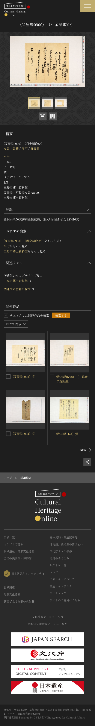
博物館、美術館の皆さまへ (66, 544)
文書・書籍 (11, 148)
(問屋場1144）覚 (67, 434)
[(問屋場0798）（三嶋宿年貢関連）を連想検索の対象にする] (52, 377)
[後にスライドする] (85, 449)
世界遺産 (9, 587)
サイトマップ (58, 593)
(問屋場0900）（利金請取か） (24, 241)
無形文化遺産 (12, 594)
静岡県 (34, 148)
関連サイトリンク (61, 586)
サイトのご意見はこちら (65, 600)
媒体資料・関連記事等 (64, 537)
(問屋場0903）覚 (24, 376)
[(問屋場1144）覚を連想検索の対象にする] (52, 434)
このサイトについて (62, 579)
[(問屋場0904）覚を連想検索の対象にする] (8, 433)
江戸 (24, 148)
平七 (7, 157)
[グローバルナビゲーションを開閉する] (87, 6)
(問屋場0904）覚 (24, 433)
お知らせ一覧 (58, 565)
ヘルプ (54, 572)
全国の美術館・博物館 (18, 558)
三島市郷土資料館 (16, 251)
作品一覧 (9, 537)
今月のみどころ (59, 558)
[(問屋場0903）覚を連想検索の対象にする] (8, 376)
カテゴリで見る (13, 544)
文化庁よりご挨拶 (61, 551)
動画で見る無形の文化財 (19, 601)
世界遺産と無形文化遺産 (19, 551)
